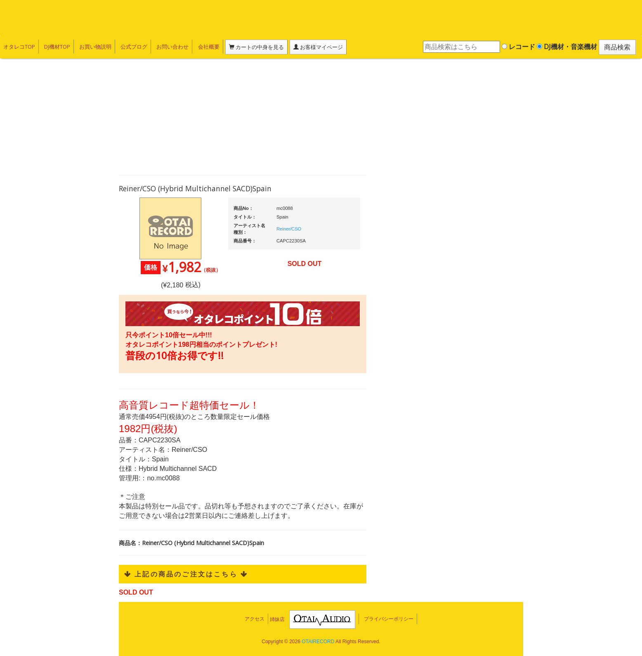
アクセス (254, 619)
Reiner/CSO (288, 228)
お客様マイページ (317, 47)
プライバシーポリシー (388, 619)
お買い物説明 (95, 46)
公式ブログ (133, 46)
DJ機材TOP (57, 46)
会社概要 (208, 46)
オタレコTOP (19, 46)
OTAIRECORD (318, 641)
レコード (518, 46)
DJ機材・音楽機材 (567, 46)
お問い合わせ (172, 46)
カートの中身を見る (256, 47)
